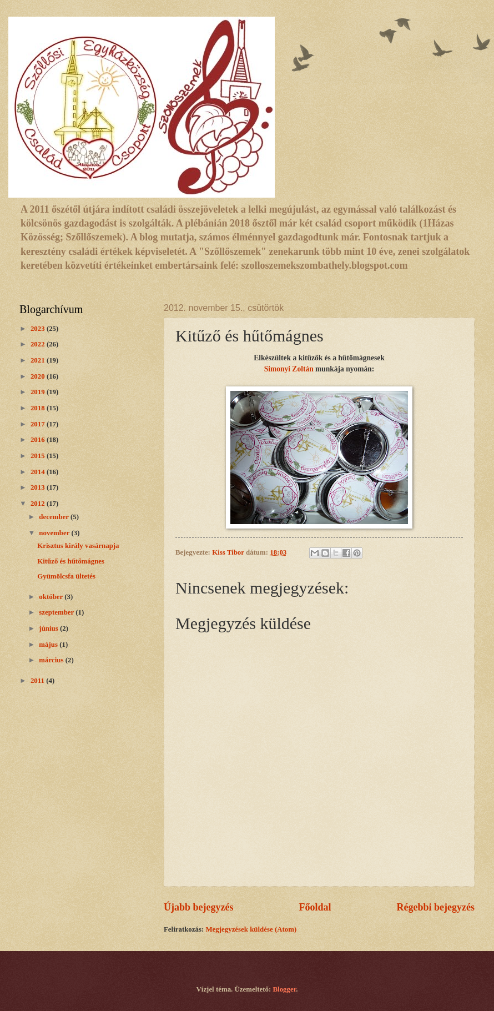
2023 (39, 329)
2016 (39, 440)
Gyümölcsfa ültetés (66, 576)
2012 (39, 503)
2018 (39, 408)
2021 (39, 360)
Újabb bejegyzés (199, 907)
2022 (39, 344)
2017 (39, 424)
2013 (39, 487)
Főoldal (315, 907)
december (54, 517)
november (55, 533)
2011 (38, 681)
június (49, 628)
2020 (39, 376)
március (52, 660)
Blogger (284, 989)
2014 (39, 472)
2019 (39, 392)
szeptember (57, 612)
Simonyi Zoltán (289, 369)
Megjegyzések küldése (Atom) (250, 929)
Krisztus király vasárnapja (78, 546)
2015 (39, 456)
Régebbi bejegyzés (435, 907)
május (49, 644)
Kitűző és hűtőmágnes (70, 561)
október (51, 597)
